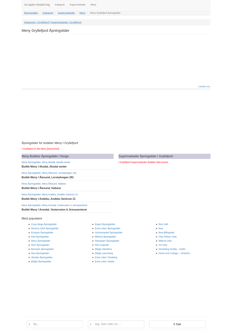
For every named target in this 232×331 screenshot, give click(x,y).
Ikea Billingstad (166, 232)
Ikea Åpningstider (40, 253)
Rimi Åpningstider (40, 245)
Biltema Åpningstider (105, 236)
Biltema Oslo (165, 240)
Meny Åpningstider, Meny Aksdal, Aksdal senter (46, 162)
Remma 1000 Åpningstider (45, 228)
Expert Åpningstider (105, 224)
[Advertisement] (116, 60)
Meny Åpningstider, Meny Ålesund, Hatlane (44, 183)
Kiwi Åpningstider (40, 236)
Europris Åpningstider (42, 232)
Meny (93, 4)
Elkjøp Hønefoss (103, 249)
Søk (177, 324)
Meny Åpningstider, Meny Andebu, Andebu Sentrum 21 (50, 194)
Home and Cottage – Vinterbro (174, 253)
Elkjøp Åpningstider (41, 261)
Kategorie (60, 4)
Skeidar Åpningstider (41, 257)
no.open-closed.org (37, 4)
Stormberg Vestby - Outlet (172, 249)
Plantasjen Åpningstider (107, 240)
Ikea (161, 228)
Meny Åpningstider (40, 240)
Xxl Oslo (163, 245)
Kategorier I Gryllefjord (36, 22)
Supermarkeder (78, 4)
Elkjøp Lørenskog (104, 253)
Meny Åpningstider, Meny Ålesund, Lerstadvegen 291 (49, 173)
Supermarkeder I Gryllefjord (66, 22)
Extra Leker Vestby (104, 261)
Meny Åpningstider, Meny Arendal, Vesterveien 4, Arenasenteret (54, 205)
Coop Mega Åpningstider (44, 224)
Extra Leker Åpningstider (107, 228)
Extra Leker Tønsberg (106, 257)
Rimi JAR (163, 224)
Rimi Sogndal (102, 245)
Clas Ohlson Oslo (168, 236)
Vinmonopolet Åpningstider (109, 232)
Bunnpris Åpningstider (42, 249)
